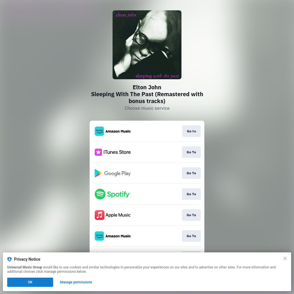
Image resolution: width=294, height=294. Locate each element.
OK (30, 282)
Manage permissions (76, 282)
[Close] (285, 258)
